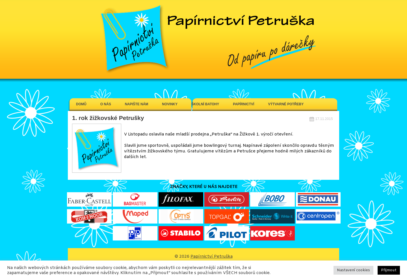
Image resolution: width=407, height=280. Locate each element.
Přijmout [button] (389, 270)
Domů (81, 104)
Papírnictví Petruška (211, 256)
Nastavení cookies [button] (353, 270)
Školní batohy (205, 104)
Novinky (169, 104)
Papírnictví (243, 104)
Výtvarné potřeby (286, 104)
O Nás (105, 104)
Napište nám (136, 104)
